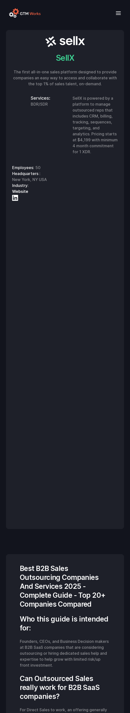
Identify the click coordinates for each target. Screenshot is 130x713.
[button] (116, 13)
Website (20, 191)
